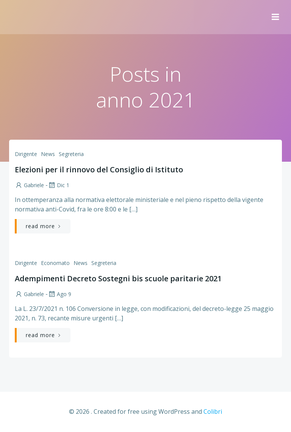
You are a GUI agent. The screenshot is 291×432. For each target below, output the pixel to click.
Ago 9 (59, 294)
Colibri (212, 411)
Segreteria (71, 154)
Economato (55, 262)
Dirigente (26, 154)
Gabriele (29, 185)
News (48, 154)
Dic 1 (58, 185)
